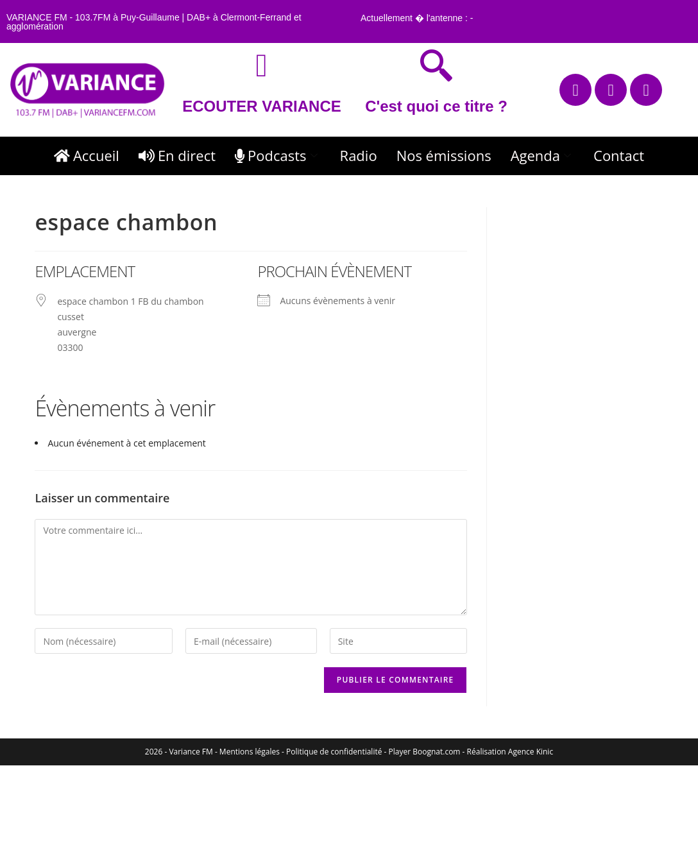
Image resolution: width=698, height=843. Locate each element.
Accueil (86, 155)
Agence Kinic (530, 751)
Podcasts (278, 155)
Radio (358, 155)
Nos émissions (443, 155)
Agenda (542, 155)
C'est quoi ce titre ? (436, 106)
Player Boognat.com (425, 751)
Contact (618, 155)
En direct (177, 155)
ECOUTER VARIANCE (261, 106)
